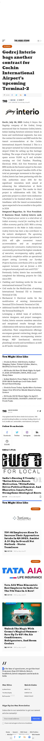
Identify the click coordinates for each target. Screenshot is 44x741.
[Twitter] (17, 433)
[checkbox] (3, 723)
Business (7, 46)
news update (34, 454)
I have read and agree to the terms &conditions (18, 723)
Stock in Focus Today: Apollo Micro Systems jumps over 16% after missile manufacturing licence (22, 390)
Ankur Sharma (13, 410)
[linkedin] (37, 433)
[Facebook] (38, 411)
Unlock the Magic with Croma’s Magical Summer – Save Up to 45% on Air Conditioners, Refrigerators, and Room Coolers (21, 636)
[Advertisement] (22, 20)
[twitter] (40, 411)
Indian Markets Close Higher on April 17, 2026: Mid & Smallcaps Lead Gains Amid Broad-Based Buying (20, 381)
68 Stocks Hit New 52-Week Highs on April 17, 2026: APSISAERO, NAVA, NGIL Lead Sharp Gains (21, 372)
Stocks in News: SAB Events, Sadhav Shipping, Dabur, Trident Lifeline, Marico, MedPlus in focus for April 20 (19, 364)
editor (13, 100)
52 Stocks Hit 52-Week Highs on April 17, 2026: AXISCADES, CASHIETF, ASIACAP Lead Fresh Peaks (21, 398)
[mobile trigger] (4, 41)
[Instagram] (27, 433)
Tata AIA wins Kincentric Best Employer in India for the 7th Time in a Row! (21, 588)
